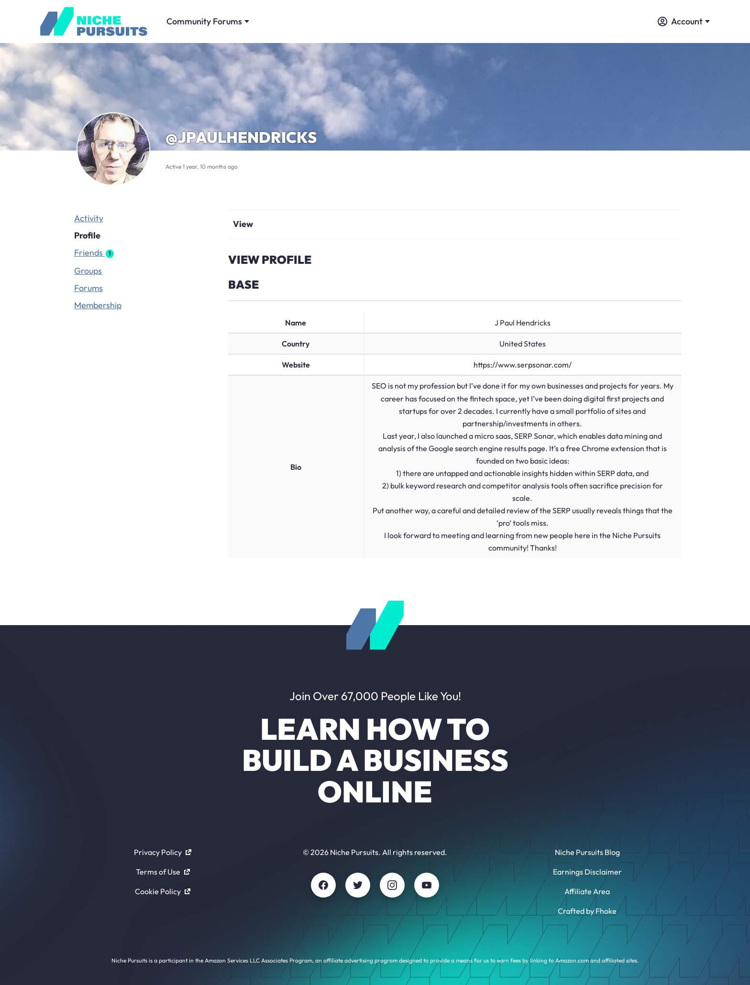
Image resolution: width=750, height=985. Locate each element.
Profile (87, 235)
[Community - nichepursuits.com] (93, 21)
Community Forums (207, 21)
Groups (88, 270)
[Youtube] (426, 885)
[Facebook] (323, 885)
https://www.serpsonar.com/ (523, 364)
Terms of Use (163, 872)
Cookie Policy (162, 891)
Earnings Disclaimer (587, 872)
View (243, 223)
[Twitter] (357, 885)
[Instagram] (392, 885)
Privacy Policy (162, 852)
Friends (94, 252)
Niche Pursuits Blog (587, 852)
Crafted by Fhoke (587, 911)
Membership (97, 305)
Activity (88, 218)
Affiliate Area (587, 891)
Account (684, 21)
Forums (88, 287)
